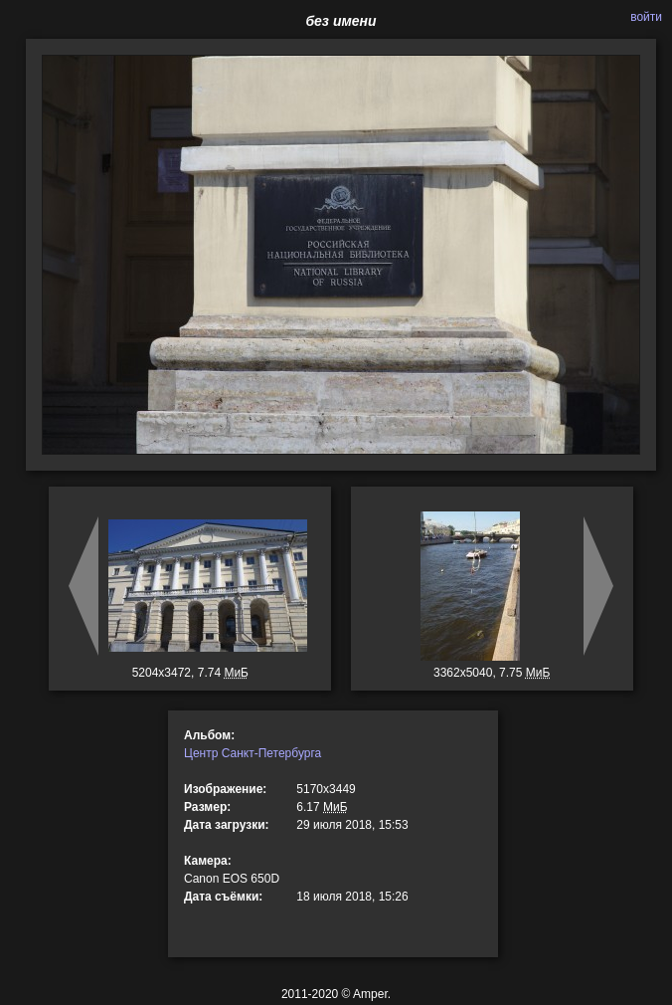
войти (646, 17)
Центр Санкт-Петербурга (252, 753)
